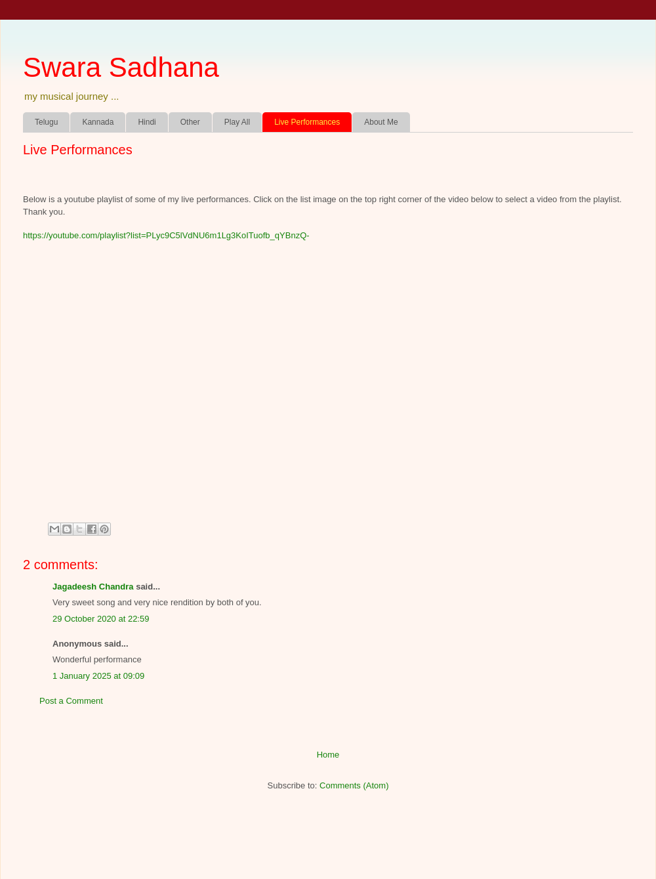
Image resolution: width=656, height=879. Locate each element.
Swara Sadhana (121, 67)
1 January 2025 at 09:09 (98, 676)
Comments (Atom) (353, 785)
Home (328, 755)
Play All (237, 122)
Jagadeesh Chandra (93, 586)
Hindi (146, 122)
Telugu (46, 122)
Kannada (97, 122)
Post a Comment (71, 701)
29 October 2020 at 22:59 (100, 619)
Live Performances (307, 122)
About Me (381, 122)
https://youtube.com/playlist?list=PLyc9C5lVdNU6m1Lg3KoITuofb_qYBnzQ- (166, 235)
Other (190, 122)
